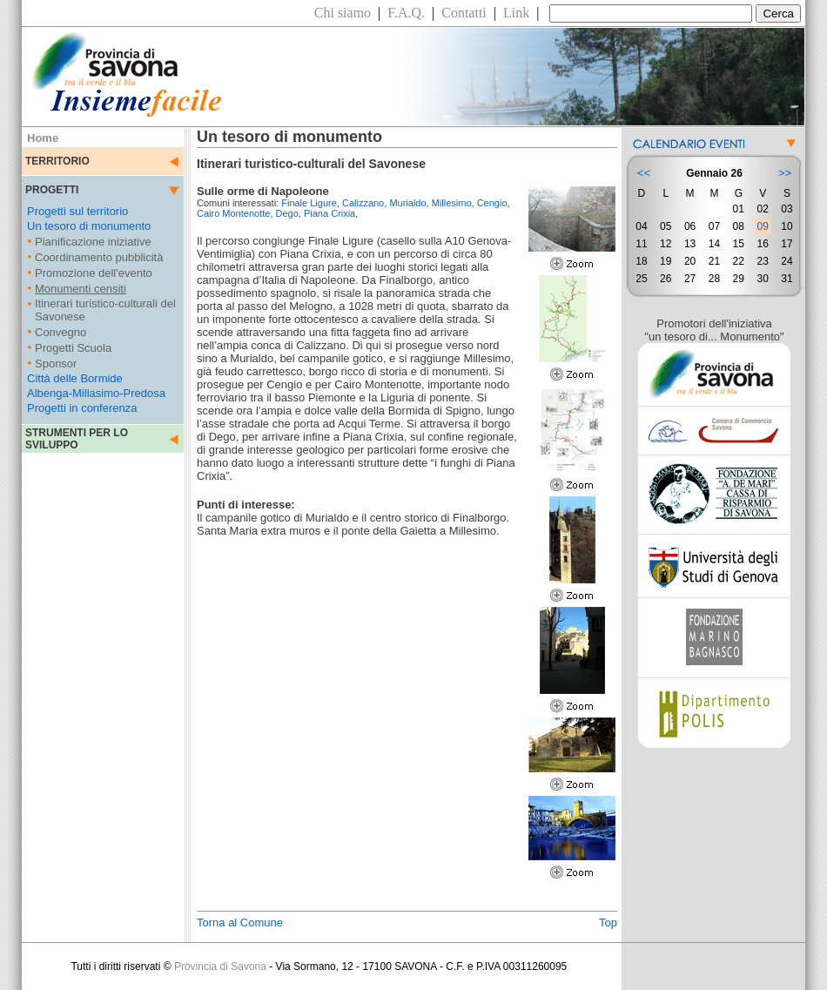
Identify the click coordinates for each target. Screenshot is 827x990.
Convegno (60, 332)
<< (643, 172)
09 (762, 226)
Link (516, 12)
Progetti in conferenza (82, 407)
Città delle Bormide (75, 378)
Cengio (492, 203)
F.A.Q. (406, 12)
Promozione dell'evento (93, 272)
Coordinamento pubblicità (99, 257)
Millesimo (452, 203)
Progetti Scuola (73, 347)
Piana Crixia (329, 213)
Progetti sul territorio (77, 211)
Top (608, 922)
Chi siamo (342, 12)
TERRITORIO (57, 161)
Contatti (464, 12)
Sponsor (56, 363)
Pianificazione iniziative (93, 241)
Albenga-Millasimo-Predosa (96, 393)
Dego (287, 213)
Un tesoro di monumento (89, 225)
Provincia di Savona (220, 966)
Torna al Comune (240, 922)
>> (784, 172)
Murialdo (407, 203)
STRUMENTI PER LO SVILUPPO (76, 439)
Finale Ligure (309, 203)
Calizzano (363, 203)
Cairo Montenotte (233, 213)
